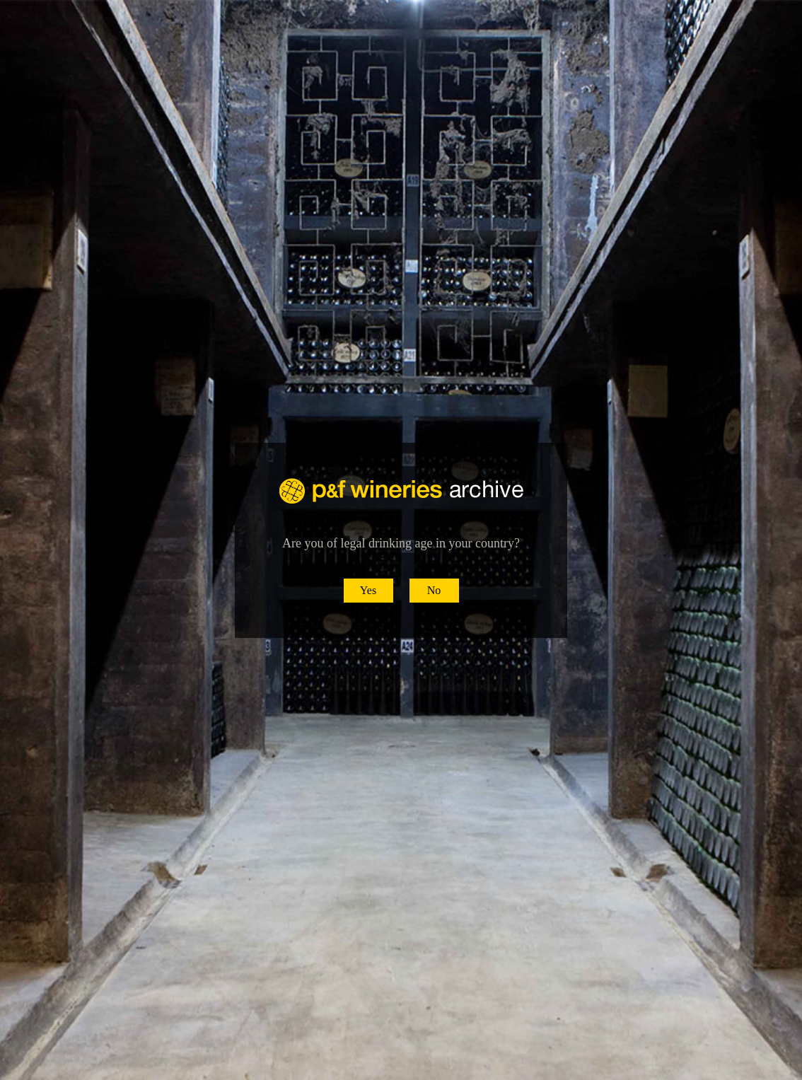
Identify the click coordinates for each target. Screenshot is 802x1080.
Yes (368, 590)
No (434, 590)
